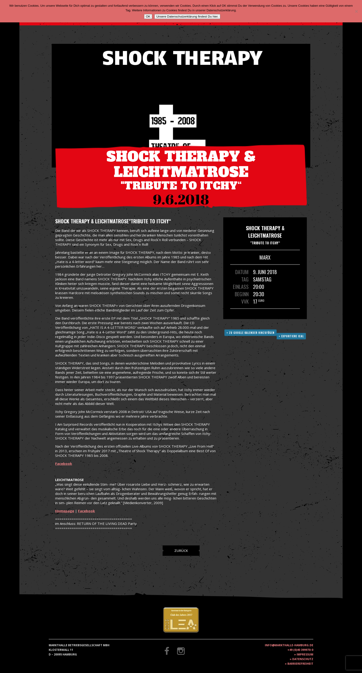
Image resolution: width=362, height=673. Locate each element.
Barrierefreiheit (300, 664)
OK (148, 16)
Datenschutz (302, 659)
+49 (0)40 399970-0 (300, 650)
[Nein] (356, 11)
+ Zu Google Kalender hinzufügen (250, 333)
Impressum (305, 654)
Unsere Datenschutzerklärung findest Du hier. (187, 16)
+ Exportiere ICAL (291, 336)
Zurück (181, 550)
